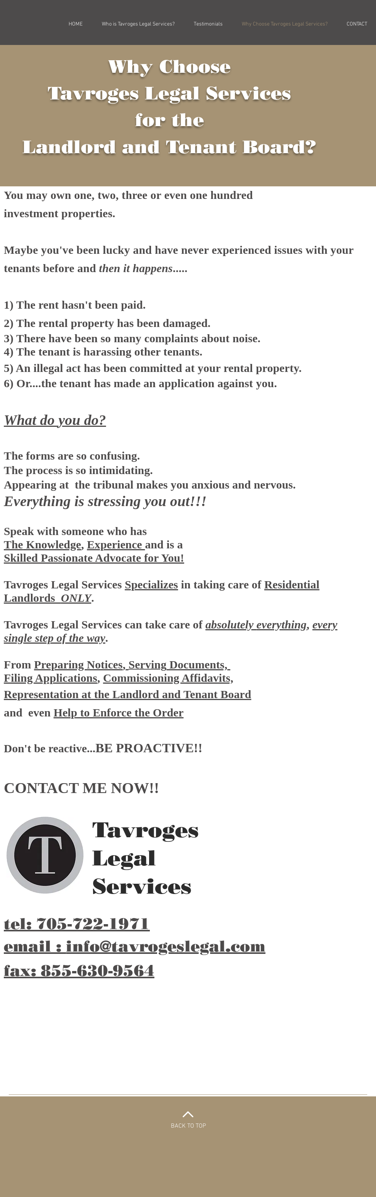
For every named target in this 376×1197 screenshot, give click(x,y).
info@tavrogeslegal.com (165, 946)
